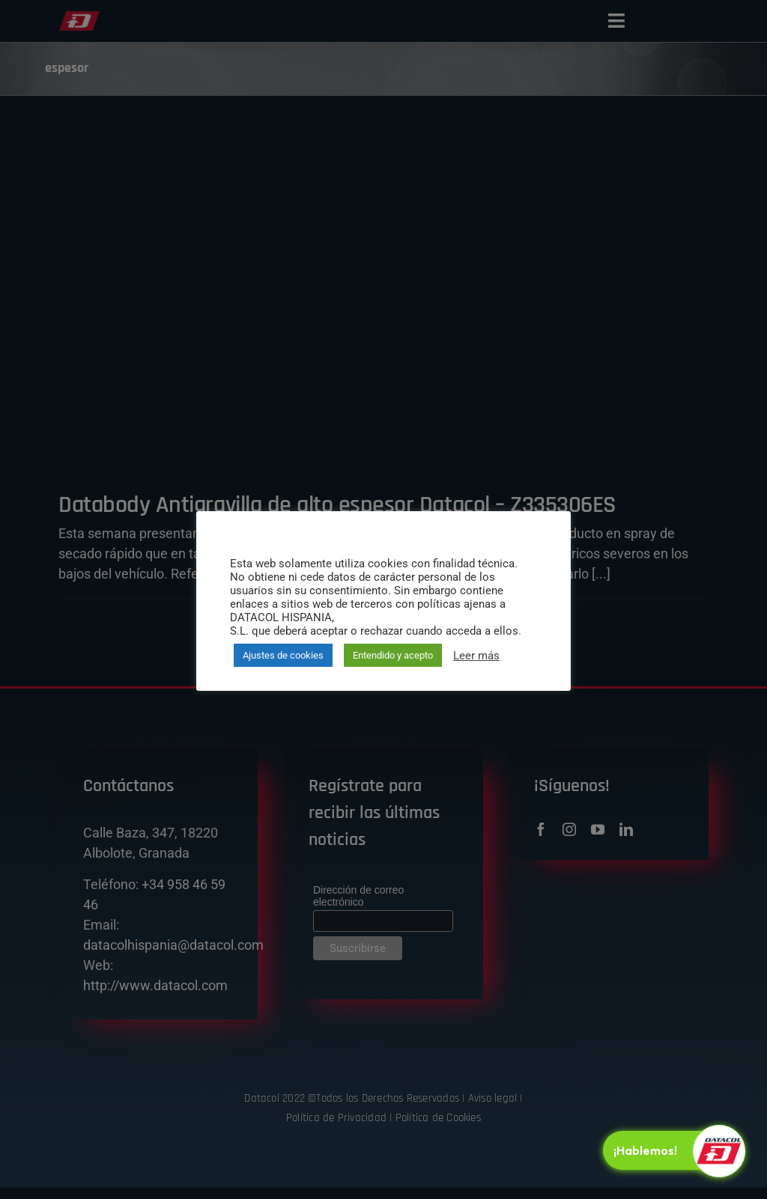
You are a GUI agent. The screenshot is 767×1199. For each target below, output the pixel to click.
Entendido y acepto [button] (393, 655)
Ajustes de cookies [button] (283, 655)
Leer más (476, 655)
